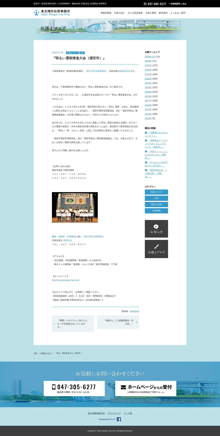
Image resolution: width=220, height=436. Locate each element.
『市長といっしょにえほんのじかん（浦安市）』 (156, 154)
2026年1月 (150, 56)
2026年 (148, 61)
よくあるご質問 (177, 13)
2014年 (148, 114)
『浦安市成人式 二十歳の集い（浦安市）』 (156, 173)
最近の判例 (156, 204)
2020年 (148, 87)
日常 (82, 53)
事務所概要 (106, 13)
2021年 (148, 83)
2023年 (148, 74)
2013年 (148, 118)
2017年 (148, 100)
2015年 (148, 109)
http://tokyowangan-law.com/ (66, 280)
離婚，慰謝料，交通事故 (63, 236)
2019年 (148, 92)
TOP (35, 353)
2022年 (148, 78)
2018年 (148, 96)
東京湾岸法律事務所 (96, 71)
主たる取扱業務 (135, 13)
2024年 (148, 70)
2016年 (148, 105)
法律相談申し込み (178, 4)
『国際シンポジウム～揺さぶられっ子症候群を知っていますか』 (72, 323)
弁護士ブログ (72, 53)
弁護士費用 (150, 13)
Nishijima (134, 311)
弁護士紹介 (119, 13)
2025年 (148, 65)
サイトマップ (114, 413)
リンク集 (127, 413)
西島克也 (126, 71)
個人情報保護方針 (96, 413)
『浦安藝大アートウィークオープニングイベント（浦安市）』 (156, 143)
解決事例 (163, 13)
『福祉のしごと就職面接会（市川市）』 (119, 322)
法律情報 (156, 210)
